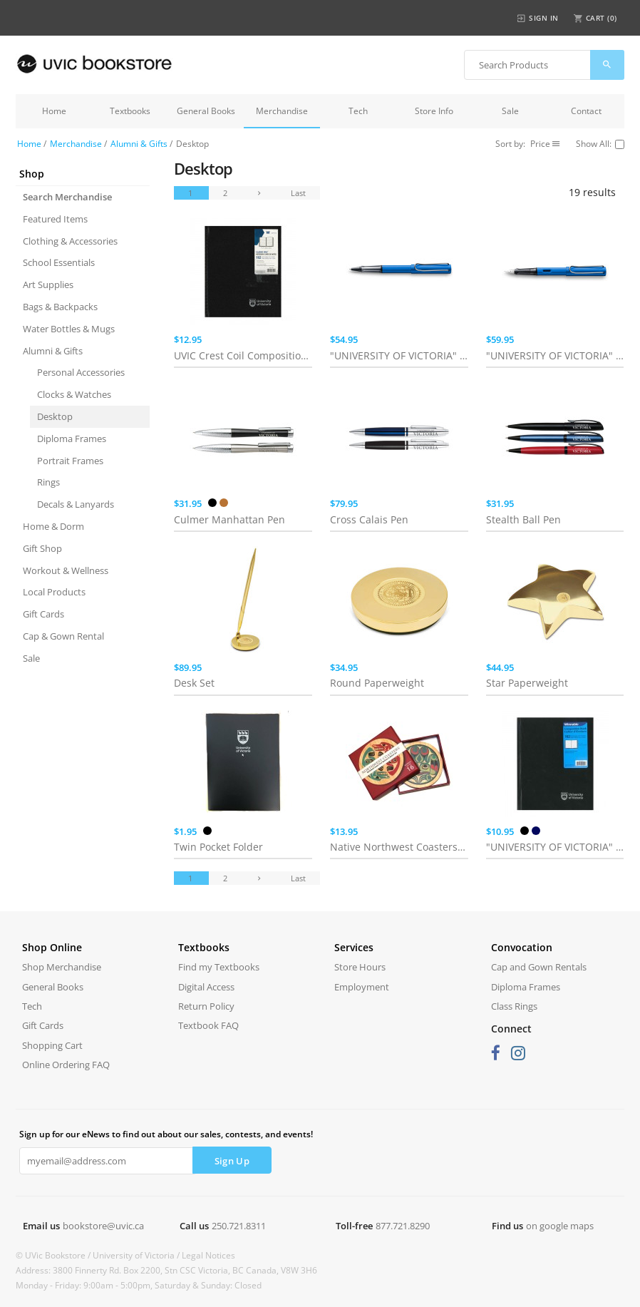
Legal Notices (208, 1255)
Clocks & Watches (74, 394)
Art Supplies (48, 284)
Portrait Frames (70, 460)
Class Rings (514, 1006)
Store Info (434, 111)
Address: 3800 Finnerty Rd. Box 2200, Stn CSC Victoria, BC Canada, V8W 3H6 (166, 1270)
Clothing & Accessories (70, 241)
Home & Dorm (53, 526)
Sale (510, 111)
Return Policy (206, 1006)
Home (54, 111)
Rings (48, 482)
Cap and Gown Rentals (539, 966)
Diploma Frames (71, 438)
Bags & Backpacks (60, 306)
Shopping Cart (52, 1045)
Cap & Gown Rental (63, 636)
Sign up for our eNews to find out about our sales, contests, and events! (166, 1134)
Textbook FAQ (208, 1025)
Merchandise (282, 111)
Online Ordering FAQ (66, 1064)
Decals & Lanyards (75, 504)
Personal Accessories (81, 372)
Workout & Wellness (65, 570)
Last (298, 193)
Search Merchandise (67, 196)
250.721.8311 (239, 1225)
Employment (361, 986)
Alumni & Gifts (138, 144)
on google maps (560, 1225)
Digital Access (206, 986)
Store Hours (360, 966)
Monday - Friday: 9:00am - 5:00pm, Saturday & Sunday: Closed (139, 1285)
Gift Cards (43, 614)
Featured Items (55, 218)
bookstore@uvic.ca (103, 1225)
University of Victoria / (137, 1255)
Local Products (54, 591)
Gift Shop (42, 548)
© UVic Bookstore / (54, 1255)
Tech (358, 111)
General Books (206, 111)
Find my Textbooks (218, 966)
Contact (586, 111)
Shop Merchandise (61, 966)
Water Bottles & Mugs (69, 328)
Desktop (55, 416)
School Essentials (59, 262)
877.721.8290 (403, 1225)
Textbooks (130, 111)
